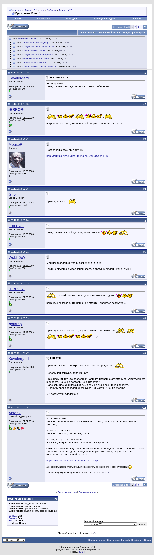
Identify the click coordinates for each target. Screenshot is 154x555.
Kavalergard (19, 78)
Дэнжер (15, 324)
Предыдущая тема (67, 492)
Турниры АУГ (65, 10)
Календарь (72, 18)
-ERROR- (17, 109)
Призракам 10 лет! (28, 38)
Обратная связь (96, 540)
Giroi (12, 194)
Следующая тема (87, 492)
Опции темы (85, 32)
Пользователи (43, 18)
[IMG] (11, 520)
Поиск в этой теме (108, 32)
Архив (138, 540)
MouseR (15, 144)
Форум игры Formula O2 (24, 10)
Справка (17, 18)
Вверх (147, 540)
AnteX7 (15, 413)
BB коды (13, 516)
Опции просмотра (133, 32)
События (51, 10)
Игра (42, 10)
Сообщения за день (105, 18)
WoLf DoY (17, 257)
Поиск (135, 18)
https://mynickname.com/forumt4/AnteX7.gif (72, 460)
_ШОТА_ (16, 226)
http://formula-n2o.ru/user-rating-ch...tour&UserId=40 (77, 155)
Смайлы (13, 518)
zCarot (82, 552)
